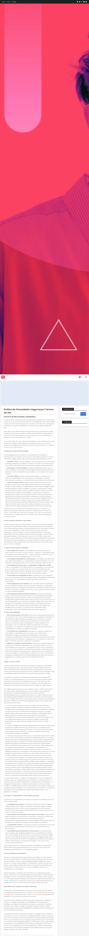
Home (3, 2)
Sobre (8, 2)
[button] (86, 377)
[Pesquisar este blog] (71, 414)
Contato (14, 2)
